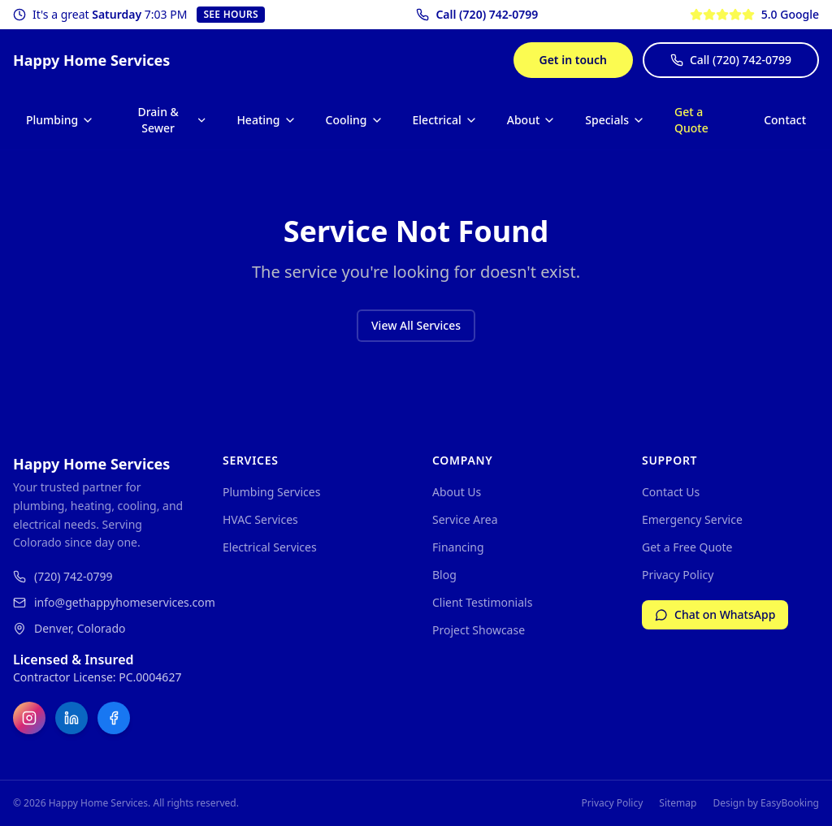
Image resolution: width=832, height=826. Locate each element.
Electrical (445, 120)
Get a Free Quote (687, 547)
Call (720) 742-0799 (730, 59)
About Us (456, 491)
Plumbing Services (271, 491)
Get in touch (573, 59)
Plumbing (60, 120)
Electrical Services (270, 547)
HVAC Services (260, 519)
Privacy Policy (677, 574)
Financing (458, 547)
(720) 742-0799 (63, 576)
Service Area (465, 519)
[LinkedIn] (71, 718)
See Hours (230, 14)
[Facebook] (114, 718)
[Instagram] (29, 718)
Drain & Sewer (172, 120)
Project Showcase (478, 630)
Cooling (355, 120)
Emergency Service (692, 519)
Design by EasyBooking (766, 803)
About (532, 120)
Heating (266, 120)
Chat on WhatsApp (715, 614)
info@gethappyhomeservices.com (101, 602)
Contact (785, 120)
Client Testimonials (482, 602)
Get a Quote (691, 120)
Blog (444, 574)
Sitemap (677, 803)
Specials (615, 120)
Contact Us (671, 491)
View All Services (416, 325)
